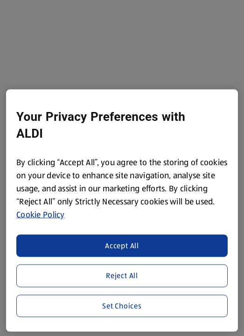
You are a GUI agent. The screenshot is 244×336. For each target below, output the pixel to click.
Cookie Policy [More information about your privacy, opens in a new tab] (40, 215)
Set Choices (122, 305)
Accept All (122, 245)
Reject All (122, 275)
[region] (122, 211)
